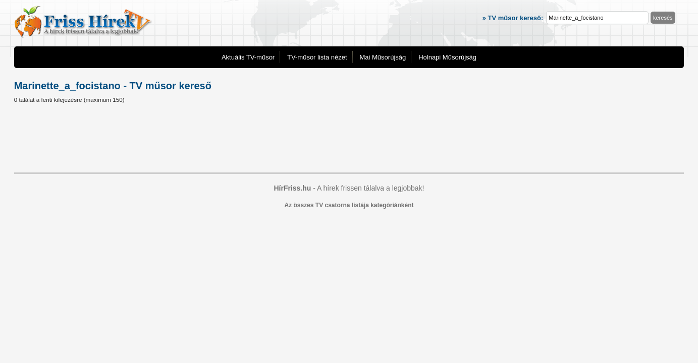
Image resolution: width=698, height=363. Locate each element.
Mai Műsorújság (382, 57)
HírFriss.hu (292, 188)
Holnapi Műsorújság (447, 57)
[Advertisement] (349, 139)
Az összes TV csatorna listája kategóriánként (348, 205)
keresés (663, 18)
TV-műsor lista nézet (317, 57)
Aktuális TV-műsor (248, 57)
